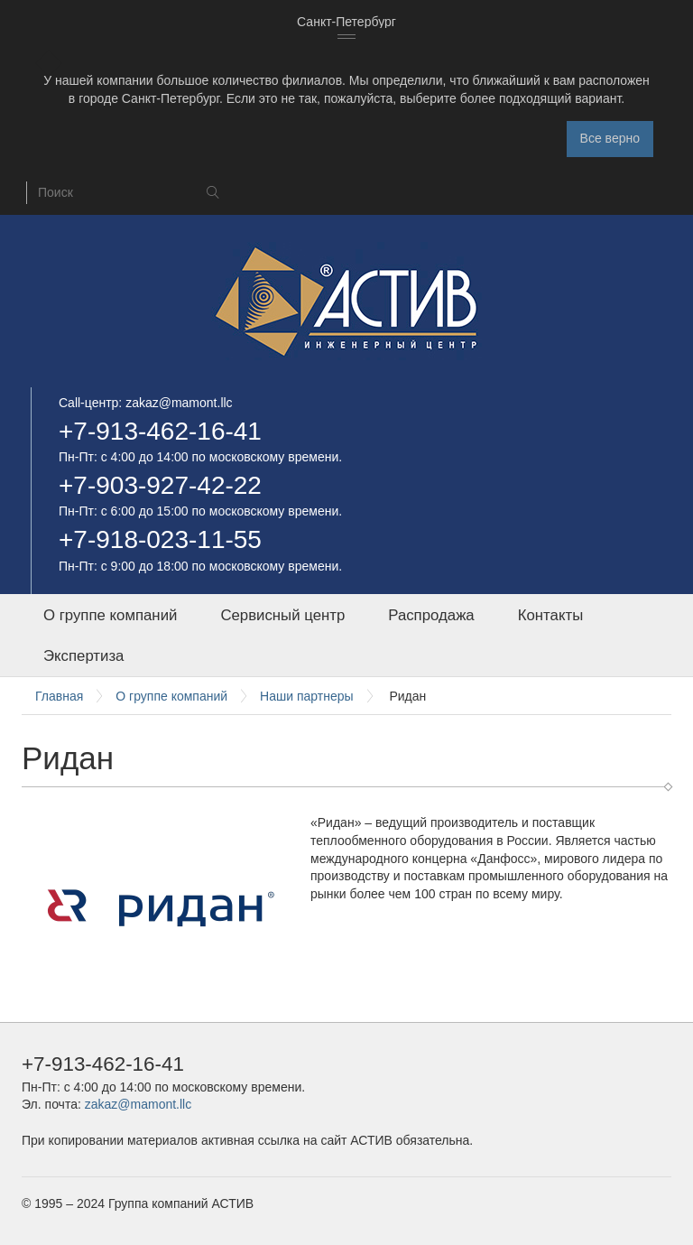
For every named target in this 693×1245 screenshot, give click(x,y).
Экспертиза (83, 655)
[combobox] (346, 22)
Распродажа (431, 615)
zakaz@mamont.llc (178, 402)
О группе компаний (110, 615)
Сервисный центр (282, 615)
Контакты (550, 615)
